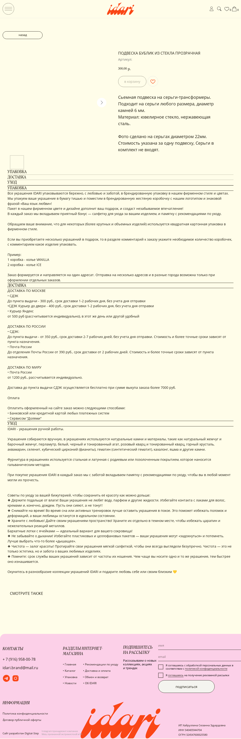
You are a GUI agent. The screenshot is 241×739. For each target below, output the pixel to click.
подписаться (186, 686)
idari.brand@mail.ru (20, 667)
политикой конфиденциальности (206, 668)
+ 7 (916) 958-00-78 (19, 659)
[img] (8, 9)
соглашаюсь (176, 675)
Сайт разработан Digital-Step (21, 733)
